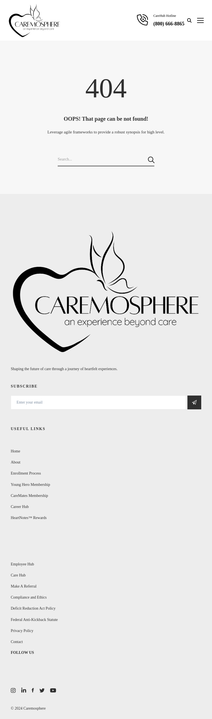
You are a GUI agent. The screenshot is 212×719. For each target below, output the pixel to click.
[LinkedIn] (23, 690)
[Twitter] (42, 690)
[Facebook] (33, 690)
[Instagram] (13, 690)
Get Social (194, 402)
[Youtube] (53, 690)
